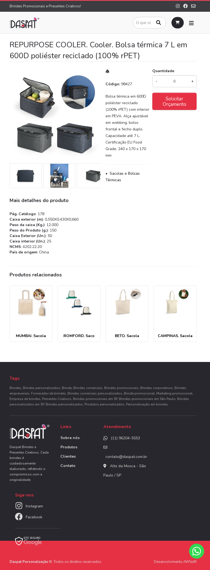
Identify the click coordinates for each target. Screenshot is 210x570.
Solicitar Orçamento (174, 101)
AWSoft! (190, 561)
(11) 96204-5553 (125, 438)
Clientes (68, 456)
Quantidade (163, 71)
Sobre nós (70, 437)
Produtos (68, 447)
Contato (67, 465)
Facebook (34, 517)
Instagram (34, 506)
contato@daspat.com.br (126, 456)
